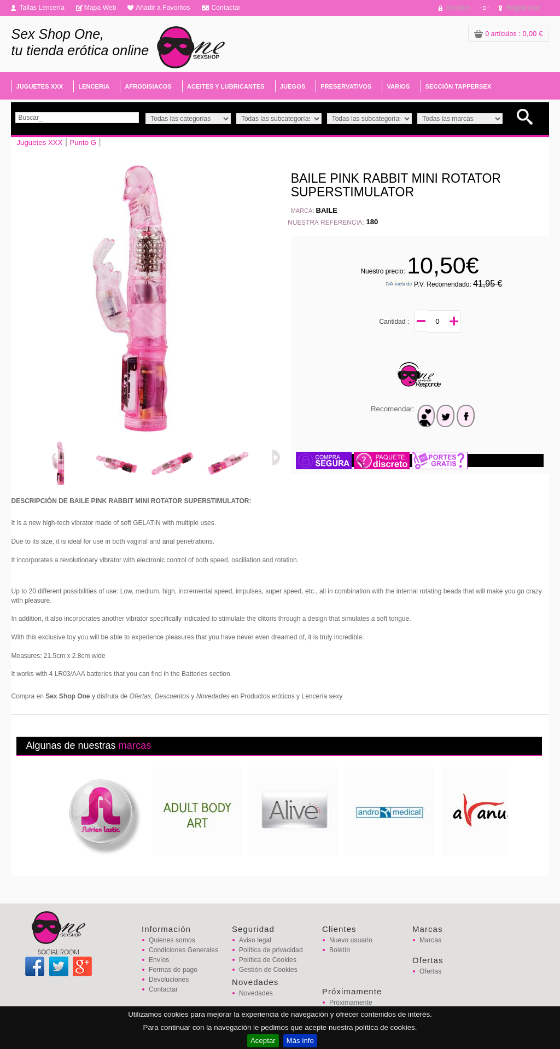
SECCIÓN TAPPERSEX (458, 86)
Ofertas (430, 971)
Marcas (430, 940)
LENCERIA (93, 86)
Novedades (256, 993)
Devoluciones (169, 979)
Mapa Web (100, 7)
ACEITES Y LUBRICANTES (226, 86)
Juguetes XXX (39, 142)
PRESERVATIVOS (345, 86)
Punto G (82, 142)
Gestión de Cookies (268, 970)
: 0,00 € (508, 34)
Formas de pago (173, 970)
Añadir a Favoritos (163, 7)
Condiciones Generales (183, 950)
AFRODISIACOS (148, 86)
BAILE (327, 210)
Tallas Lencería (42, 7)
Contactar (225, 7)
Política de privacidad (271, 950)
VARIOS (398, 86)
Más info (300, 1040)
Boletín (339, 950)
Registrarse (523, 7)
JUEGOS (293, 86)
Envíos (159, 960)
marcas (135, 745)
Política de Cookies (267, 960)
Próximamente (350, 1002)
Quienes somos (172, 940)
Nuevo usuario (350, 940)
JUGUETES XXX (39, 86)
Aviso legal (255, 940)
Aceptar (263, 1040)
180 (372, 222)
